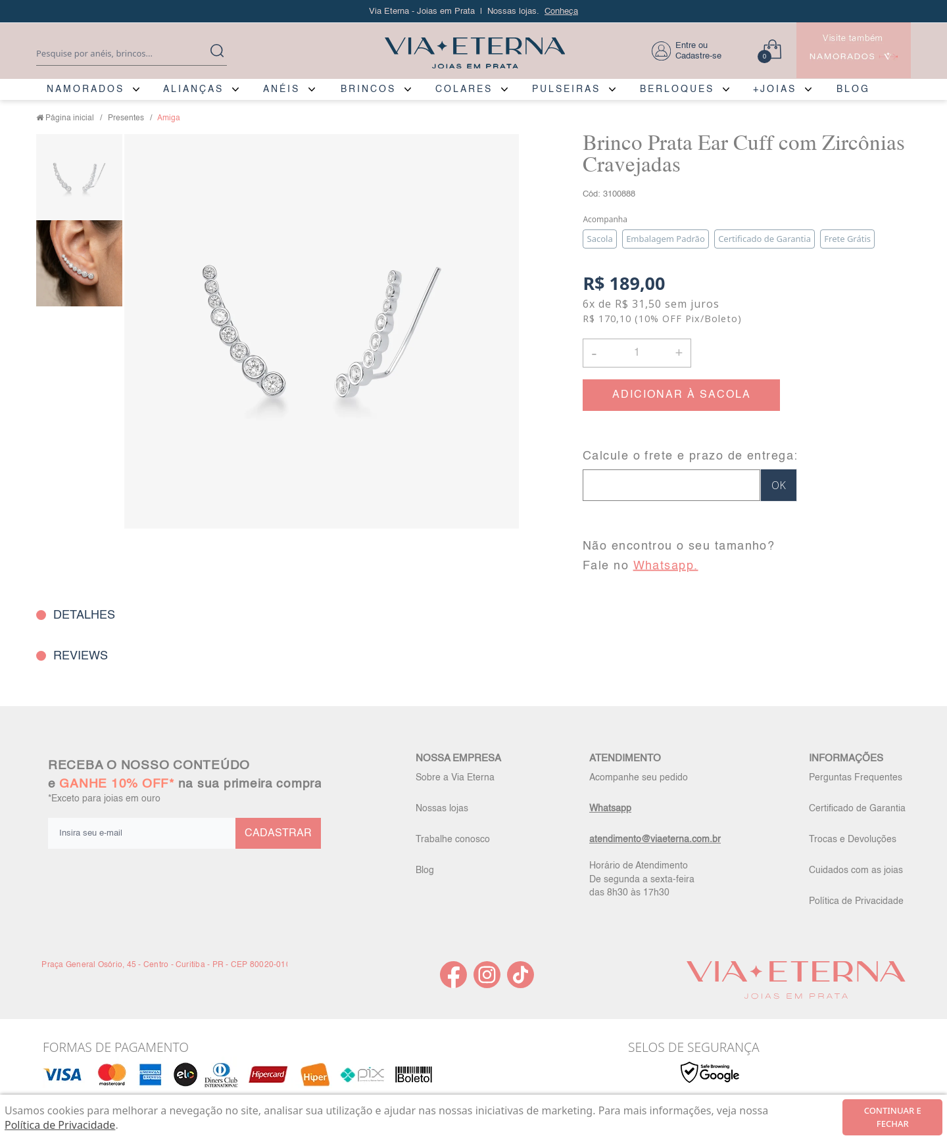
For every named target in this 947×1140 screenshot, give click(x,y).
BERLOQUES (677, 89)
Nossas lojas (442, 808)
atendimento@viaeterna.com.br (655, 839)
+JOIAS (774, 89)
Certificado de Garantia (857, 808)
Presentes (126, 118)
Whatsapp (610, 808)
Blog (425, 870)
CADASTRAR (278, 833)
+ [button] (679, 352)
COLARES (464, 89)
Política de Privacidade (856, 901)
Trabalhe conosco (453, 839)
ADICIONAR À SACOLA (681, 395)
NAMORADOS (85, 89)
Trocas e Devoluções (852, 839)
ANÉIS (281, 89)
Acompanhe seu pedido (638, 777)
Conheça (561, 11)
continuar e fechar (892, 1116)
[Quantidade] (637, 353)
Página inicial (69, 118)
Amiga (168, 118)
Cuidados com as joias (856, 870)
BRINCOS (368, 89)
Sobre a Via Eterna (455, 777)
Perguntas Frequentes (855, 777)
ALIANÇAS (193, 89)
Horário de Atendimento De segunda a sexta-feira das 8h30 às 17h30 (641, 879)
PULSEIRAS (566, 89)
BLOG (853, 89)
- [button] (593, 352)
